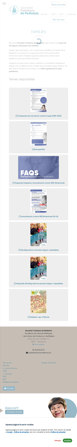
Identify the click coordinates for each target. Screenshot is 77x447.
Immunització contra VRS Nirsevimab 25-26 (38, 216)
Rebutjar (58, 441)
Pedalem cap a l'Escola (38, 317)
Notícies (6, 365)
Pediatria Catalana (11, 382)
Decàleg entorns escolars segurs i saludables (38, 250)
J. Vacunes (7, 374)
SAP (4, 379)
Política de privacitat (58, 432)
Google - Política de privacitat (18, 432)
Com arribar (38, 344)
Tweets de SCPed (48, 363)
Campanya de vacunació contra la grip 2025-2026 (38, 116)
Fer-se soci (7, 363)
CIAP (5, 371)
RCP (4, 376)
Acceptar (67, 441)
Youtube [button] (9, 388)
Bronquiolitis (38, 149)
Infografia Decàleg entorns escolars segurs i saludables (38, 283)
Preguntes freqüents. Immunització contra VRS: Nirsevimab (39, 183)
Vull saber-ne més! (14, 412)
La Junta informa (10, 368)
